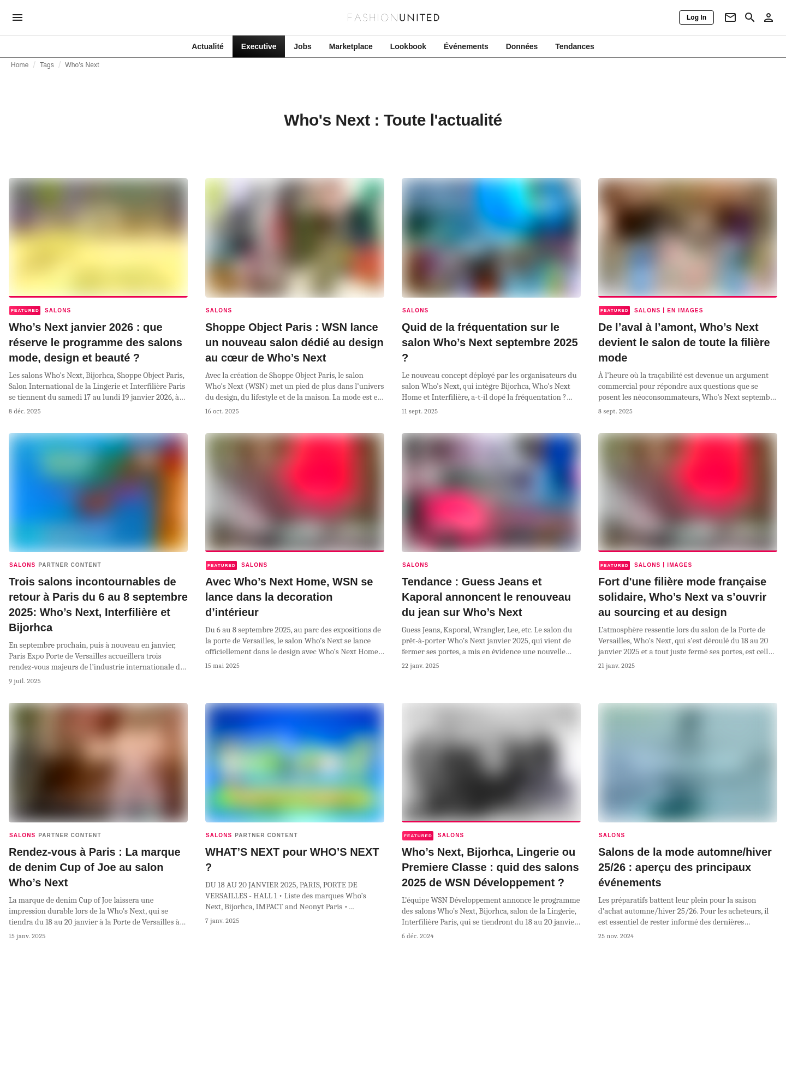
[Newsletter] (730, 17)
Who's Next (82, 65)
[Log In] (696, 17)
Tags (47, 65)
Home (20, 65)
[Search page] (750, 17)
